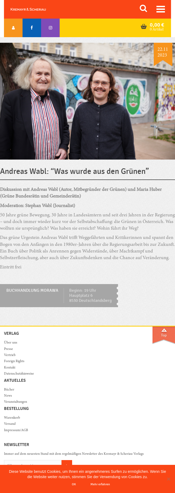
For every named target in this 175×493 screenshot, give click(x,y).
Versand (10, 424)
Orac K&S (34, 9)
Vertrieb (10, 355)
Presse (8, 349)
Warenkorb (12, 418)
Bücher (9, 390)
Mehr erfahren (100, 484)
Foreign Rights (14, 361)
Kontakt (9, 368)
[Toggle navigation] (160, 9)
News (8, 396)
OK (74, 484)
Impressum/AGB (16, 430)
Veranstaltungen (15, 402)
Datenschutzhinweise (19, 374)
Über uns (10, 343)
